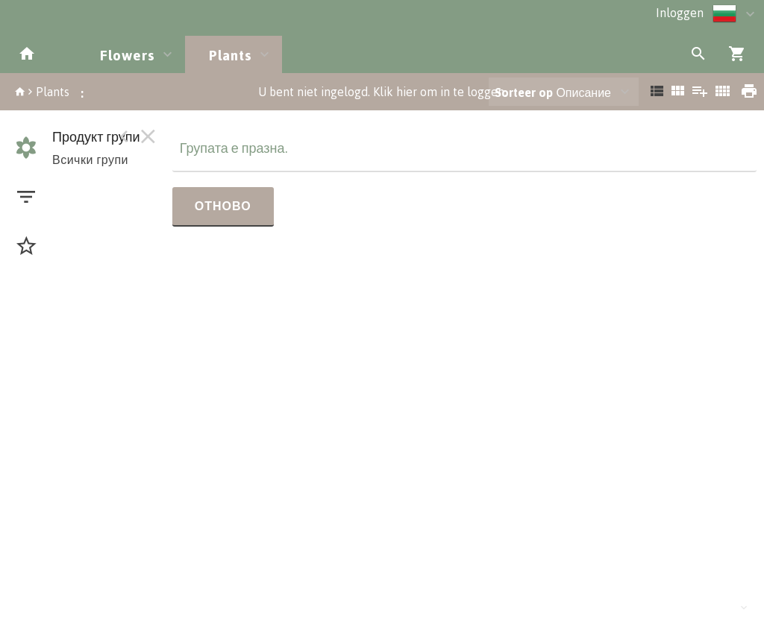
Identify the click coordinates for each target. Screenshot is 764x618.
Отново (223, 205)
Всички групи (90, 159)
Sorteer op (524, 92)
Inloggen (680, 12)
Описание (553, 92)
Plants (230, 54)
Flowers (127, 54)
